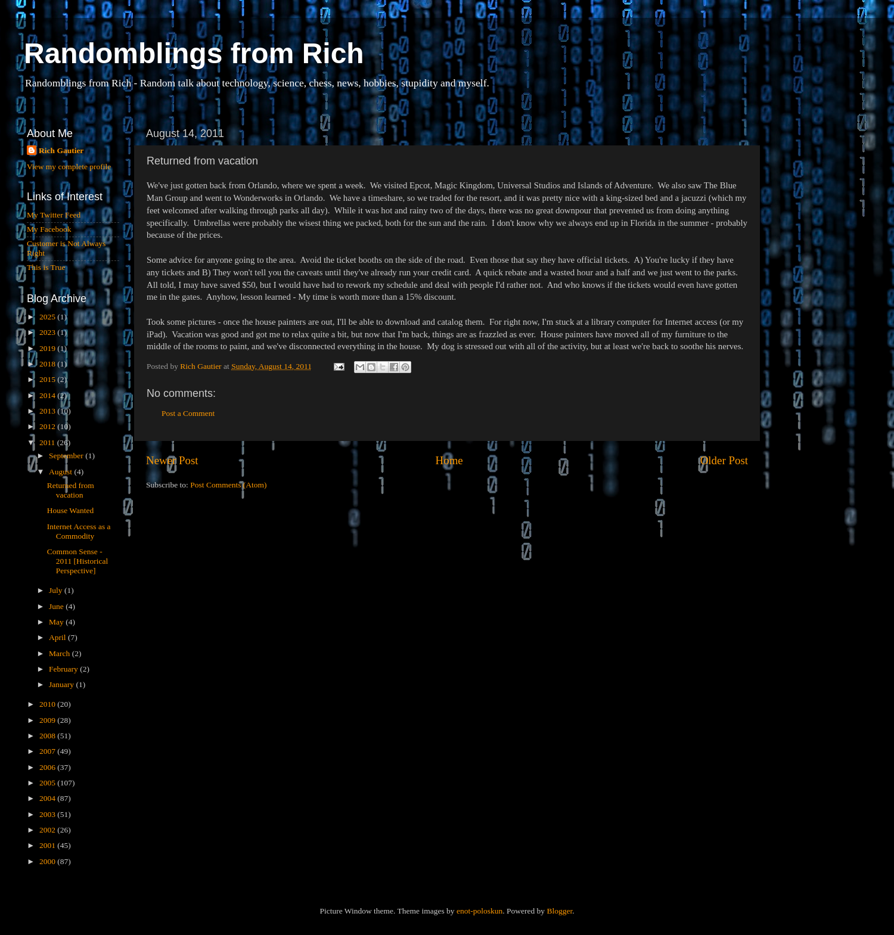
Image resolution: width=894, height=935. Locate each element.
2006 (48, 767)
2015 (48, 379)
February (64, 668)
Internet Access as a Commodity (79, 531)
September (67, 455)
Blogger (559, 910)
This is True (46, 267)
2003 (48, 814)
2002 (48, 829)
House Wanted (70, 510)
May (57, 621)
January (62, 684)
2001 (48, 845)
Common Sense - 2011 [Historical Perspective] (77, 561)
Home (449, 460)
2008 (48, 735)
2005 (48, 782)
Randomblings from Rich (194, 53)
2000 (48, 861)
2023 (48, 332)
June (57, 606)
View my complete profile (69, 166)
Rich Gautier (61, 150)
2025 (48, 316)
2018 (48, 363)
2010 (48, 704)
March (60, 653)
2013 (48, 410)
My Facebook (49, 229)
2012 (48, 426)
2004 (48, 798)
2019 (48, 348)
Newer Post (172, 460)
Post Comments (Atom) (228, 484)
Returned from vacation (70, 490)
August (61, 471)
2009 (48, 720)
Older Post (724, 460)
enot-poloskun (479, 910)
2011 (48, 442)
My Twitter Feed (53, 214)
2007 (48, 751)
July (56, 590)
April (58, 637)
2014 (48, 395)
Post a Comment (188, 413)
